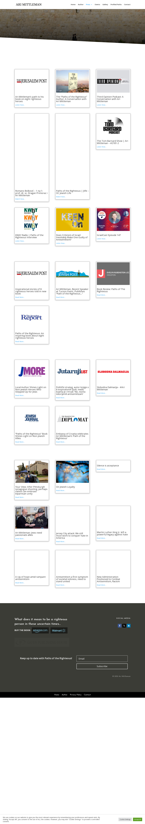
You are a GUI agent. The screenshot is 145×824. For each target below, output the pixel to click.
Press (88, 5)
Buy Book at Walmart (59, 680)
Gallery (105, 5)
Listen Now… (20, 105)
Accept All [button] (137, 819)
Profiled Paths (116, 5)
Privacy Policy (75, 791)
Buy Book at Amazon (40, 680)
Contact (127, 5)
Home (73, 5)
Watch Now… (20, 199)
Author (80, 5)
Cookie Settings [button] (125, 819)
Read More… (20, 297)
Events (97, 5)
